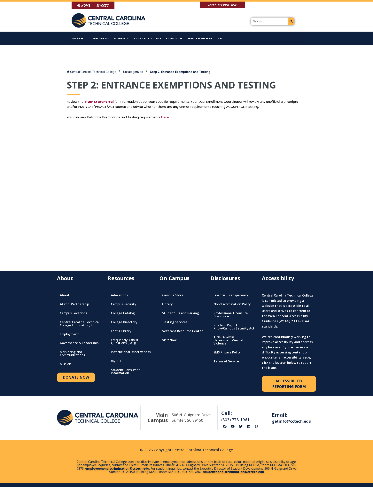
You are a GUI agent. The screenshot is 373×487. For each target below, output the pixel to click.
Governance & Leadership (79, 343)
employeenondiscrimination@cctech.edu (117, 468)
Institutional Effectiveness (131, 352)
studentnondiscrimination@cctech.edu (233, 472)
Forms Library (121, 331)
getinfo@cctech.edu (292, 421)
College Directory (124, 322)
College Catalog (123, 313)
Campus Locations (73, 313)
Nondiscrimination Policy (232, 304)
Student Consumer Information (125, 371)
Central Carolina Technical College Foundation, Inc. (79, 324)
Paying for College (147, 38)
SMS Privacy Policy (227, 353)
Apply (212, 5)
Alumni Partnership (74, 304)
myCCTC (117, 361)
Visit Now (169, 340)
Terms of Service (226, 361)
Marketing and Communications (72, 354)
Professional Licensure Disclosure (231, 315)
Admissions (100, 38)
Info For (79, 38)
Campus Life (174, 38)
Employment (69, 334)
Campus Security (123, 304)
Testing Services (175, 322)
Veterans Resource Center (182, 331)
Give (234, 5)
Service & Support (200, 38)
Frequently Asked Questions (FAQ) (124, 341)
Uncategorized (134, 72)
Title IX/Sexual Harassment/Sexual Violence (228, 340)
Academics (121, 38)
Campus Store (172, 295)
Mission (65, 364)
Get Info (223, 5)
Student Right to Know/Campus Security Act (234, 327)
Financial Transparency (231, 295)
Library (167, 304)
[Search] (291, 21)
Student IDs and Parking (180, 313)
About (222, 38)
